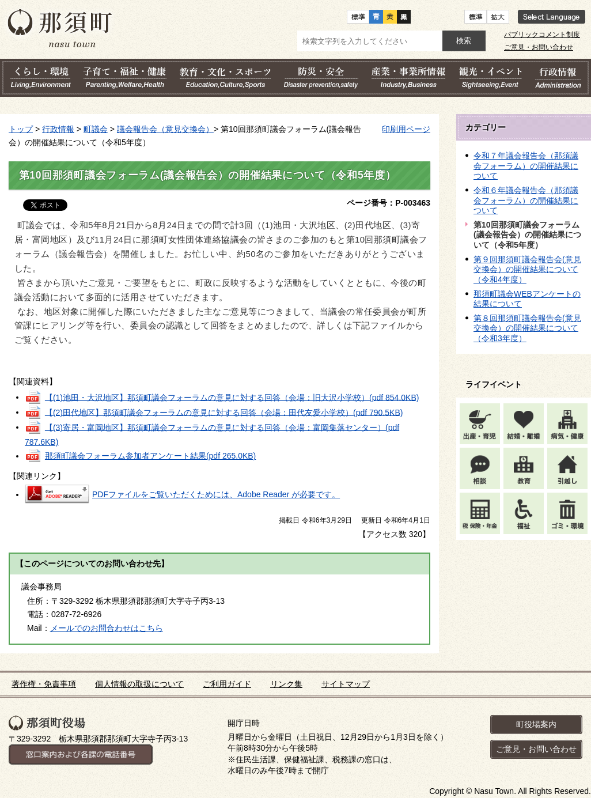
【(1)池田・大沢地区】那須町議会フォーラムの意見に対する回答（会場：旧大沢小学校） (232, 397)
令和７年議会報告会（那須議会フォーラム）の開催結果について (525, 165)
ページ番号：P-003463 (388, 202)
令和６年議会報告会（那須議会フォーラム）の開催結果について (525, 200)
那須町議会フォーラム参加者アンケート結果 (150, 455)
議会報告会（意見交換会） (165, 129)
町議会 (96, 129)
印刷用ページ (406, 129)
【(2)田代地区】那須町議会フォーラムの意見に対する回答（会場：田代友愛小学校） (224, 412)
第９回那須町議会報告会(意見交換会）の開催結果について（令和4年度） (527, 269)
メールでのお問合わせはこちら (106, 628)
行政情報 (58, 129)
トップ (21, 129)
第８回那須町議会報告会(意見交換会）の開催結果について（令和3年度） (527, 328)
